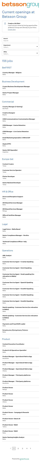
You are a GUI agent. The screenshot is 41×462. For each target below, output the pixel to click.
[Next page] (30, 448)
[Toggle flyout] (37, 47)
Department (7, 45)
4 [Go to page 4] (26, 448)
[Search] (20, 40)
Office (5, 52)
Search (6, 38)
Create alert (12, 29)
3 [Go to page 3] (22, 448)
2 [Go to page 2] (18, 448)
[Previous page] (10, 448)
